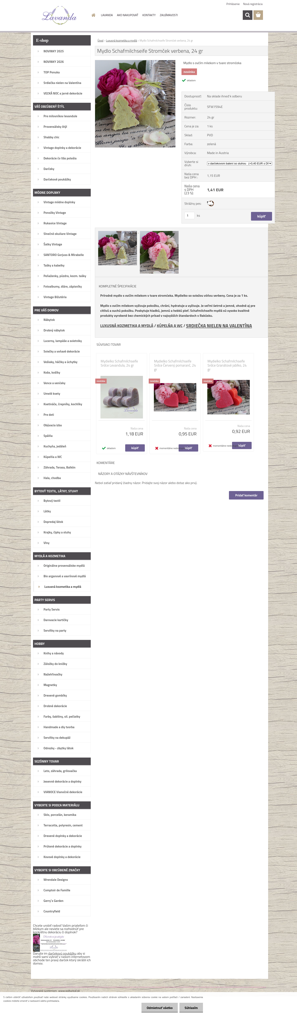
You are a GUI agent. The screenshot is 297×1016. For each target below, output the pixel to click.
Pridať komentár (246, 495)
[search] (247, 15)
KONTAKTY (149, 15)
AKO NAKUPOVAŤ (127, 15)
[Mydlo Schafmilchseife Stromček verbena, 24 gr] (135, 61)
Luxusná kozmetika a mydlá (121, 40)
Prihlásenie (233, 4)
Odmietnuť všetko (160, 1007)
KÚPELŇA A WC (170, 326)
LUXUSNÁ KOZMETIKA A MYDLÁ (126, 326)
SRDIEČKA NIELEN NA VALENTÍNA (219, 325)
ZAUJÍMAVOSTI (169, 15)
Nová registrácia (253, 4)
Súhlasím (191, 1007)
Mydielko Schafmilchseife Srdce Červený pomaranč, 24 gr (175, 365)
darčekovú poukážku (62, 953)
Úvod (100, 40)
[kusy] (189, 215)
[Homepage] (93, 15)
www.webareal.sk (69, 991)
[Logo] (59, 15)
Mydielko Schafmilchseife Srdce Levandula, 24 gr (119, 363)
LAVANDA (107, 15)
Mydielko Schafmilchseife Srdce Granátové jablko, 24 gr (227, 365)
